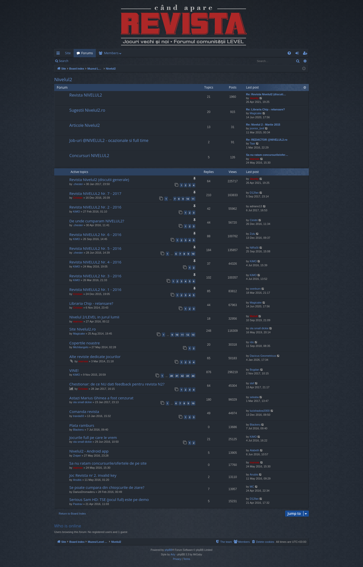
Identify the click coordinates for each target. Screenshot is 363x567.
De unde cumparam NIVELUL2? (96, 220)
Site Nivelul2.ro (82, 329)
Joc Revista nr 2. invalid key (92, 475)
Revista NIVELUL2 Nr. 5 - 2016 (95, 248)
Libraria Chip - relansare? (91, 303)
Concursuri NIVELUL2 (89, 155)
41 (177, 375)
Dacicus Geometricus (263, 355)
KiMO (76, 211)
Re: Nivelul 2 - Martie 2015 (263, 124)
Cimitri (254, 220)
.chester (78, 184)
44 (193, 375)
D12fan (254, 192)
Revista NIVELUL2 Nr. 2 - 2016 (95, 207)
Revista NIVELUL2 (85, 95)
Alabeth (254, 450)
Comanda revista (84, 411)
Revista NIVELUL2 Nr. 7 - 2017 (95, 193)
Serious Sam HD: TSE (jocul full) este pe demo (109, 499)
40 (171, 375)
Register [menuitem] (306, 54)
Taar (252, 143)
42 (182, 375)
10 (187, 198)
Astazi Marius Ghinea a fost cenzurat (101, 397)
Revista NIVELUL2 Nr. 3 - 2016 (95, 275)
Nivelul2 (63, 79)
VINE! (74, 370)
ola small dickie (259, 328)
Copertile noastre (84, 342)
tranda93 (78, 415)
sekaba (254, 397)
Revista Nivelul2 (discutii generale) (99, 179)
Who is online (67, 526)
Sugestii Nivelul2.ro (87, 110)
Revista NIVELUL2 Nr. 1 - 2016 (95, 289)
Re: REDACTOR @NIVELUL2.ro (266, 139)
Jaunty (254, 98)
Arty (173, 554)
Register (96, 61)
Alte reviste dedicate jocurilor (94, 356)
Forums (87, 53)
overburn (255, 288)
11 (193, 198)
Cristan (78, 197)
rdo (252, 342)
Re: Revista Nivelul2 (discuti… (266, 94)
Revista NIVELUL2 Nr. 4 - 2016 (95, 261)
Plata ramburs (81, 425)
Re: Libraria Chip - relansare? (265, 109)
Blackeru (78, 429)
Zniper (77, 455)
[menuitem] (211, 53)
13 (193, 334)
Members (111, 53)
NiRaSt (254, 247)
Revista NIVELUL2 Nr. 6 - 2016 (95, 234)
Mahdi (254, 316)
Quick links (59, 54)
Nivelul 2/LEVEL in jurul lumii (94, 316)
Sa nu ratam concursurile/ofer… (267, 154)
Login (79, 61)
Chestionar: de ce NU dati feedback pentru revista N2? (116, 383)
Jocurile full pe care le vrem (93, 437)
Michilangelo (80, 347)
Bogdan (254, 369)
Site (68, 53)
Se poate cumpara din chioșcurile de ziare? (106, 487)
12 (187, 334)
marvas (255, 158)
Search (63, 61)
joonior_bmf (257, 128)
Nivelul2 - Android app (89, 451)
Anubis (77, 479)
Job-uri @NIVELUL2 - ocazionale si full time (108, 140)
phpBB (168, 550)
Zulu (252, 233)
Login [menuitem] (298, 54)
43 (187, 375)
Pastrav (77, 503)
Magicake (256, 113)
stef (252, 383)
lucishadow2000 (260, 410)
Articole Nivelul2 (84, 125)
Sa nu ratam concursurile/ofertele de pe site (108, 463)
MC (252, 486)
